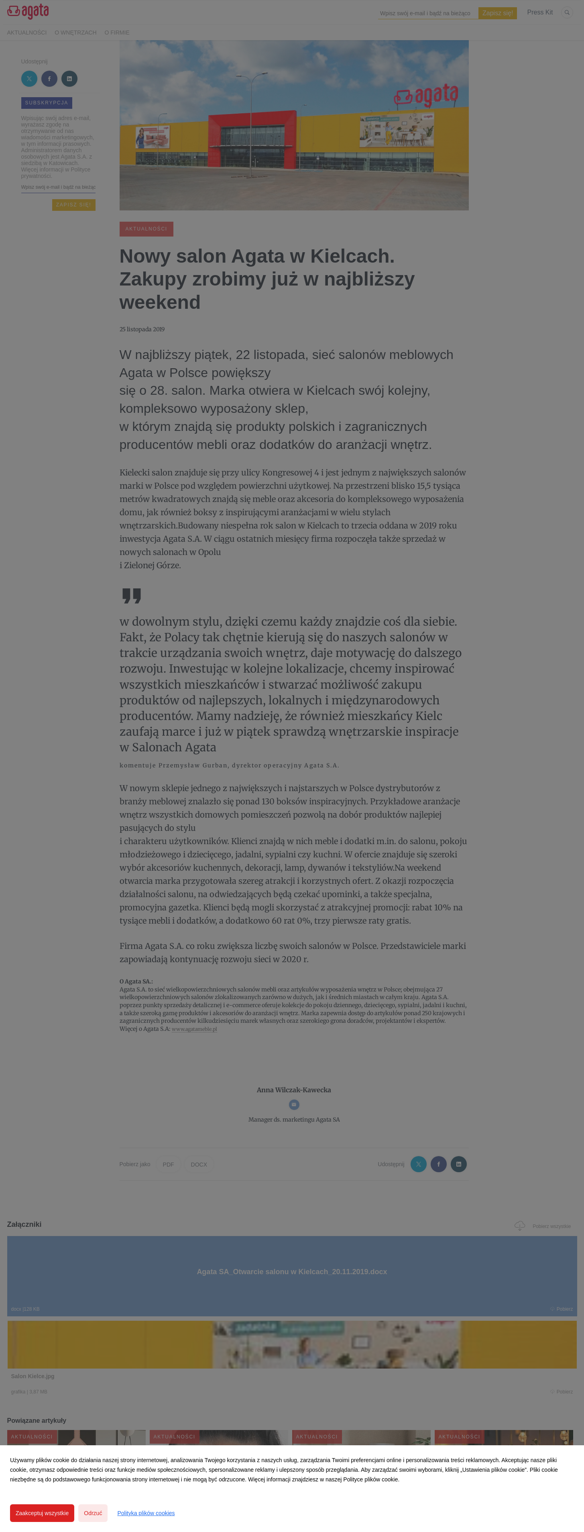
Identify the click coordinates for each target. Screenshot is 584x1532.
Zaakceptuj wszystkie (42, 1513)
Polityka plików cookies (146, 1513)
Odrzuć (93, 1513)
